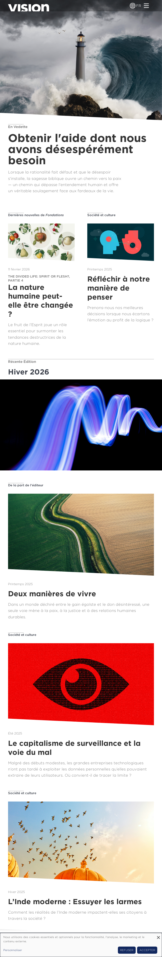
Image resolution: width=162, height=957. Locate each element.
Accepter (147, 950)
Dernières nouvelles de (36, 215)
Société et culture (101, 215)
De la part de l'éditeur (25, 485)
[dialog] (81, 945)
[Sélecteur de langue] (132, 5)
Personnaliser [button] (12, 950)
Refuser (126, 950)
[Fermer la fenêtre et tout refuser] (158, 936)
